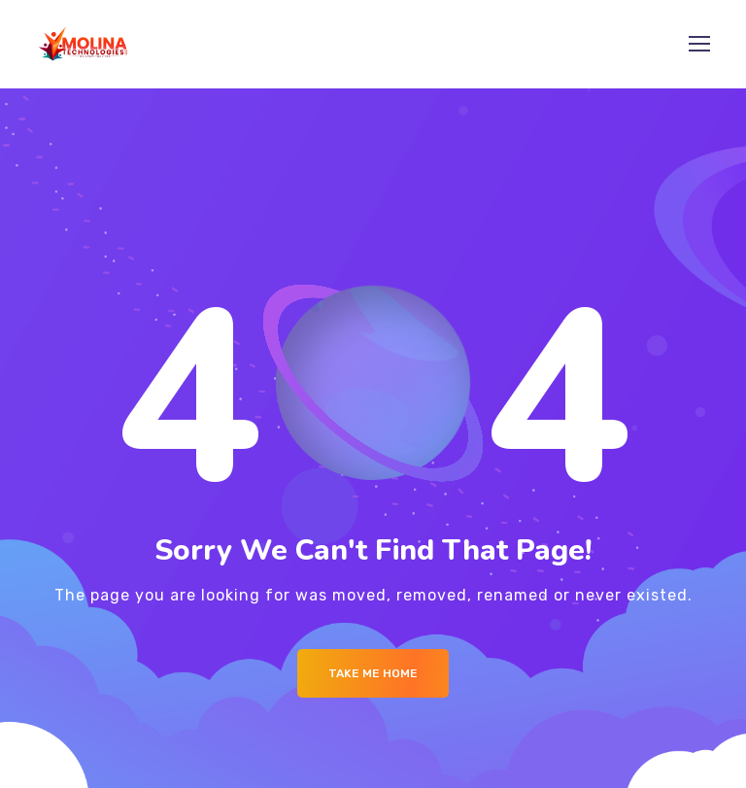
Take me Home (373, 673)
